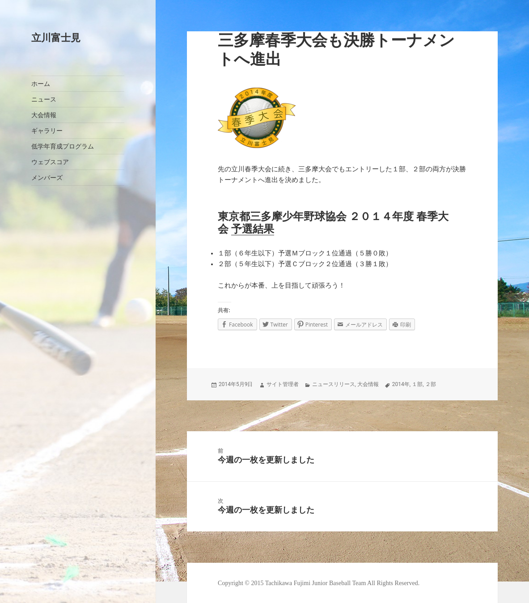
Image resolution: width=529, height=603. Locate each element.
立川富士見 (55, 37)
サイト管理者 (283, 384)
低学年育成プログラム (62, 146)
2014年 (401, 384)
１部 (417, 384)
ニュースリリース (333, 384)
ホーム (40, 84)
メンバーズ (47, 177)
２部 (430, 384)
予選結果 (252, 229)
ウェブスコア (50, 162)
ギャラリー (47, 130)
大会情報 (43, 115)
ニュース (43, 99)
